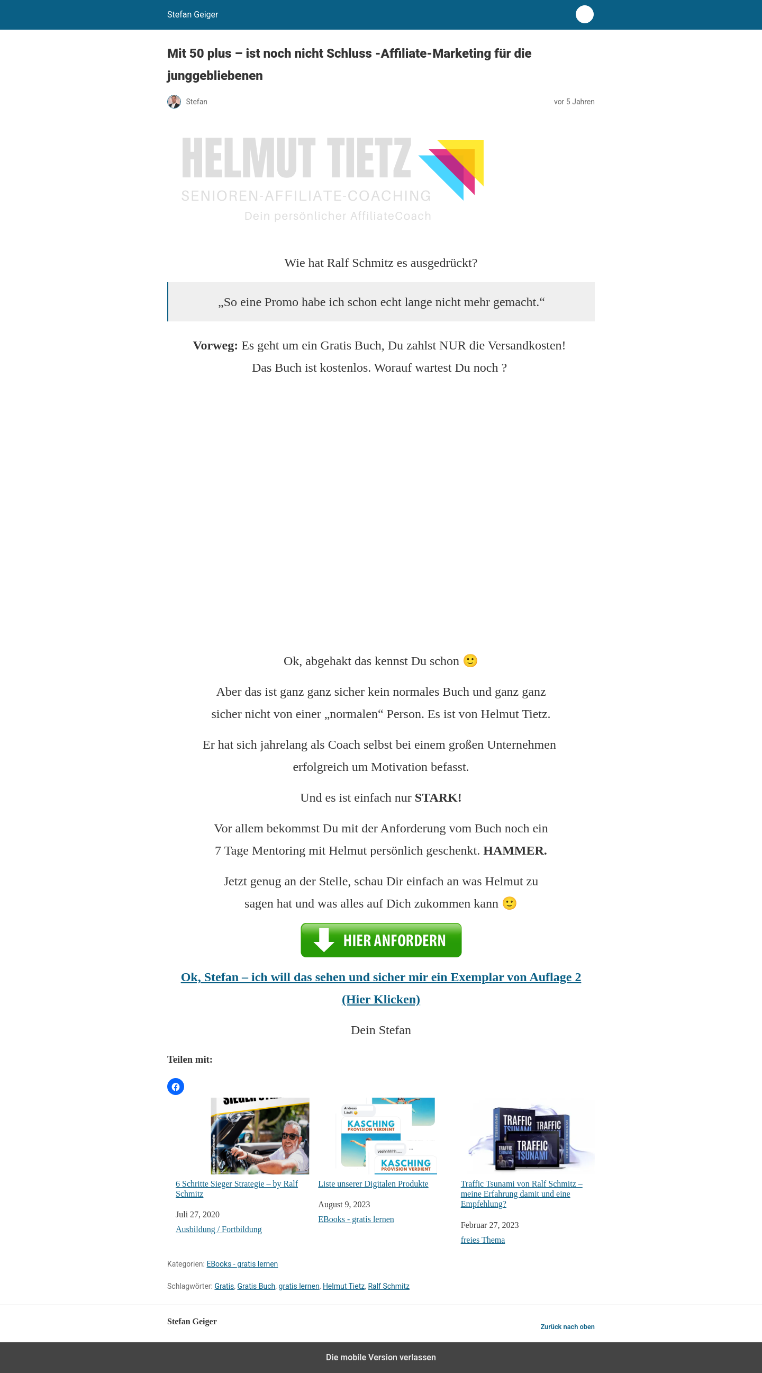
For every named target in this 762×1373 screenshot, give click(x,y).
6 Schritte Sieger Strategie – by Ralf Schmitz (243, 1148)
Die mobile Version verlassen (381, 1357)
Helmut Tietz (344, 1286)
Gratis (224, 1286)
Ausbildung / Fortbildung (219, 1229)
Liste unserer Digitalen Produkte (385, 1143)
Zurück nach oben (567, 1327)
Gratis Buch (257, 1286)
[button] (175, 1086)
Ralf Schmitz (389, 1286)
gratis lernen (299, 1286)
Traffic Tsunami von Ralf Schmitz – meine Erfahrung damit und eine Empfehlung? (528, 1153)
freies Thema (483, 1239)
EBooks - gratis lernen (356, 1219)
